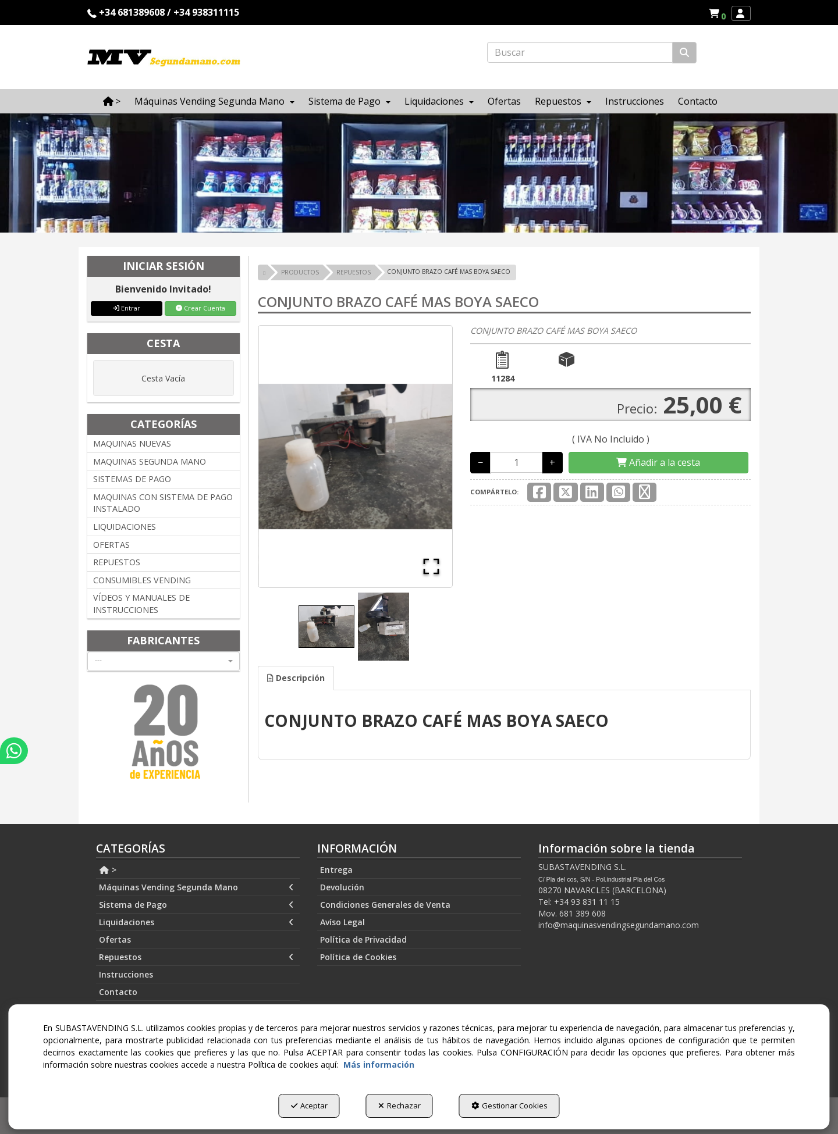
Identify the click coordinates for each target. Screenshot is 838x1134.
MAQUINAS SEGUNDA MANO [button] (149, 461)
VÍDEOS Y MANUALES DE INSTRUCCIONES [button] (141, 603)
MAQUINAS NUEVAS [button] (132, 443)
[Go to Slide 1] (326, 626)
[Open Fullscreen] (431, 566)
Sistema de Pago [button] (196, 905)
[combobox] (163, 661)
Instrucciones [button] (126, 974)
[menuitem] (717, 13)
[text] (580, 52)
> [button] (107, 869)
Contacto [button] (118, 991)
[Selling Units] (516, 462)
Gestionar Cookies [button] (509, 1105)
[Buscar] (684, 52)
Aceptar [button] (309, 1105)
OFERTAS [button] (111, 544)
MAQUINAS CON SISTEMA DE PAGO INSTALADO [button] (163, 503)
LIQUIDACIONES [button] (124, 526)
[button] (719, 13)
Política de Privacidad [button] (363, 939)
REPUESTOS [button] (116, 562)
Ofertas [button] (115, 939)
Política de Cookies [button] (358, 956)
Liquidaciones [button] (196, 922)
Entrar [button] (126, 308)
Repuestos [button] (196, 957)
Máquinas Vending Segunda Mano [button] (196, 887)
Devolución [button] (342, 887)
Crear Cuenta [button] (200, 308)
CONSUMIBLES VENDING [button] (142, 580)
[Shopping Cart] (658, 462)
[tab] (296, 678)
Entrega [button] (336, 869)
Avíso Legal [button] (342, 922)
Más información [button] (378, 1064)
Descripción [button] (296, 677)
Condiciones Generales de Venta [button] (385, 904)
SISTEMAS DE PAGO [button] (132, 478)
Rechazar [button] (399, 1105)
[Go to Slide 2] (383, 626)
